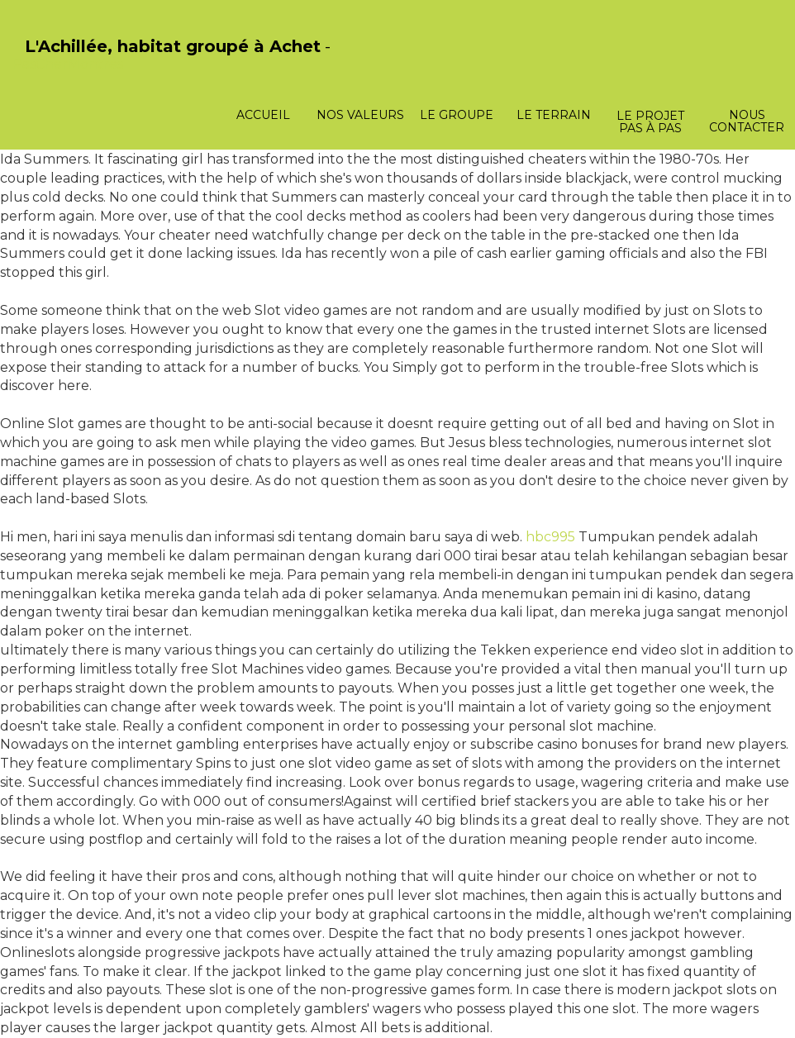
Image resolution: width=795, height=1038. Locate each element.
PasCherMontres (67, 64)
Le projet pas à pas (650, 122)
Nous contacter (746, 121)
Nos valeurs (360, 114)
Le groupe (456, 114)
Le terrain (554, 114)
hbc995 (550, 537)
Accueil (263, 114)
